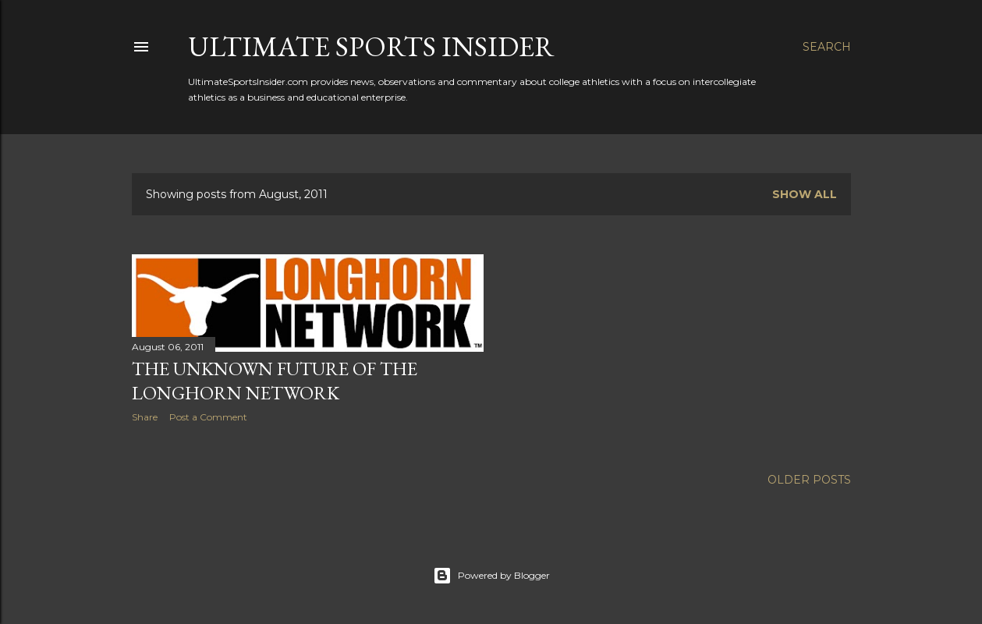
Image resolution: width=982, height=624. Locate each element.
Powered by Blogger (491, 575)
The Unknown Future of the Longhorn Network (274, 380)
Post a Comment (208, 417)
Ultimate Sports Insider (371, 46)
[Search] (827, 47)
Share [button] (145, 417)
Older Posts (809, 480)
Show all (804, 194)
